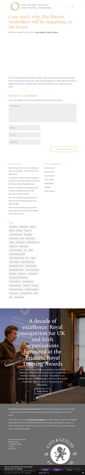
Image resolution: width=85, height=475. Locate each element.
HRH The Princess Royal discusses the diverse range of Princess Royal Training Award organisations (23, 210)
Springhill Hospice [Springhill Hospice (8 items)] (27, 281)
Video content (52, 32)
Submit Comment (65, 149)
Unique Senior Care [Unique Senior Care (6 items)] (26, 293)
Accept (44, 470)
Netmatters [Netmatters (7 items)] (12, 274)
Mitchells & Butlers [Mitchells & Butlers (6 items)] (30, 266)
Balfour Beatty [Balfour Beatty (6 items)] (24, 227)
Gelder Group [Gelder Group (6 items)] (24, 246)
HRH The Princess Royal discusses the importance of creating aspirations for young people (23, 201)
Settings (69, 470)
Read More (42, 391)
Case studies (40, 32)
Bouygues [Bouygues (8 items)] (19, 231)
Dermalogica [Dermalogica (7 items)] (28, 234)
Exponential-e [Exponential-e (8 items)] (20, 242)
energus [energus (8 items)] (11, 242)
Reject (56, 470)
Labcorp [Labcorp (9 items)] (33, 258)
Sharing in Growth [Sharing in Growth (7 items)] (14, 281)
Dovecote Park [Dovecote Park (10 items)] (13, 238)
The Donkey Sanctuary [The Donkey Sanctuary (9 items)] (16, 289)
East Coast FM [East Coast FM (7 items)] (30, 238)
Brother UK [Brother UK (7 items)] (28, 231)
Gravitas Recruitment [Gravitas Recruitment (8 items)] (15, 250)
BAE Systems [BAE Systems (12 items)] (13, 227)
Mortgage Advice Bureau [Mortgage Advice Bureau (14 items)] (16, 270)
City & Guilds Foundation (36, 420)
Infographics (49, 183)
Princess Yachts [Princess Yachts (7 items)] (32, 274)
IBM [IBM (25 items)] (27, 258)
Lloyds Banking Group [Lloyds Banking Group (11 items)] (27, 262)
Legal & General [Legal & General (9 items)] (14, 262)
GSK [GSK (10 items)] (25, 250)
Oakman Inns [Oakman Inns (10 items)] (22, 274)
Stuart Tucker (16, 32)
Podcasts (47, 187)
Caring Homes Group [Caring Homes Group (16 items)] (15, 234)
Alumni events (49, 168)
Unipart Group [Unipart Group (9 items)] (13, 293)
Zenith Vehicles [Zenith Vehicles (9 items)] (19, 297)
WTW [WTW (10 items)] (35, 293)
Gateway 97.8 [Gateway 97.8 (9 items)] (13, 246)
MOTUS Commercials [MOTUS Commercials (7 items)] (32, 270)
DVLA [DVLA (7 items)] (22, 238)
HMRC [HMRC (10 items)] (31, 250)
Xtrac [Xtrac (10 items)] (11, 297)
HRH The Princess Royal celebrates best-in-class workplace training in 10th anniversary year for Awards (24, 191)
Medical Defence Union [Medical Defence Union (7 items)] (16, 266)
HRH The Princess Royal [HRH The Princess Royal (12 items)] (16, 258)
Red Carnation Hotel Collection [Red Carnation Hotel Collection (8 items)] (18, 278)
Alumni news (49, 172)
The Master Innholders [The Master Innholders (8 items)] (31, 289)
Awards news (49, 176)
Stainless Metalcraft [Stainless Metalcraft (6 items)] (15, 285)
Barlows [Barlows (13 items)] (11, 231)
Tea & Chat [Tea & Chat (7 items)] (26, 285)
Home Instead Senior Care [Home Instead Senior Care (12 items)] (17, 254)
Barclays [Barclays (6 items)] (32, 227)
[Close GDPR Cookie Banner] (78, 470)
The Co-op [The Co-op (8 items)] (35, 285)
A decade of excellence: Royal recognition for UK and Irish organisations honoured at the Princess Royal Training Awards (24, 181)
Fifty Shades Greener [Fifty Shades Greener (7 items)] (33, 242)
